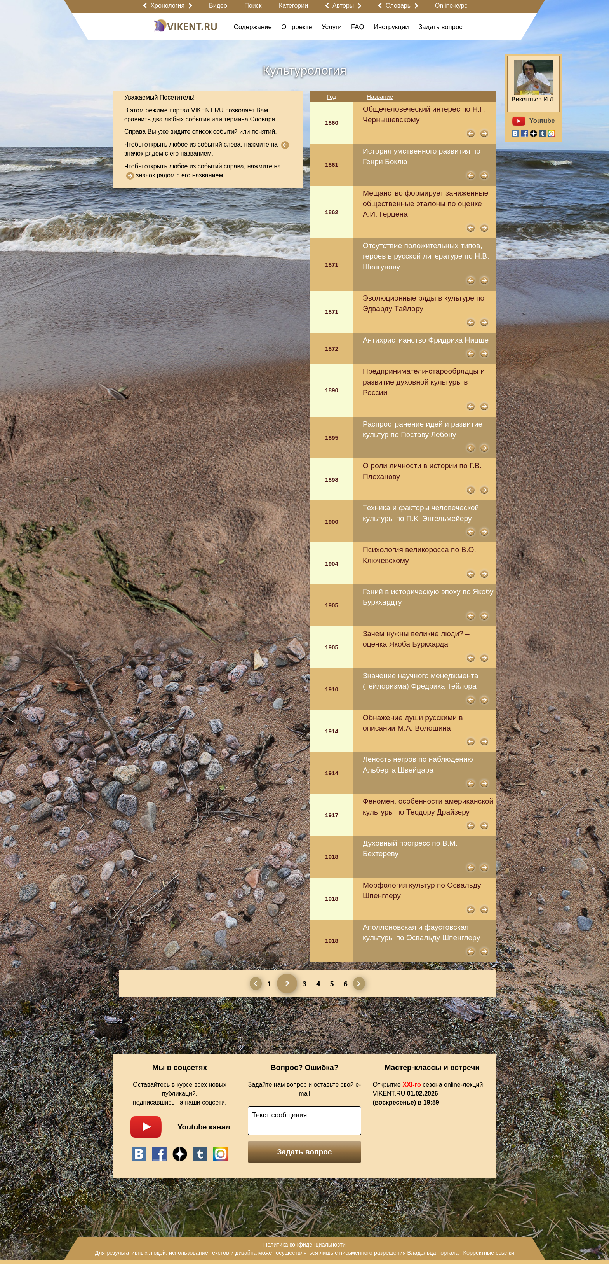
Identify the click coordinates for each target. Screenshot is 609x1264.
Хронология (167, 5)
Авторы (343, 5)
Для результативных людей (130, 1253)
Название (380, 96)
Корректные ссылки (488, 1253)
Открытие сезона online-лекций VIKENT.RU (428, 1093)
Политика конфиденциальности (304, 1244)
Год (331, 96)
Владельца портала (432, 1253)
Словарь (398, 5)
